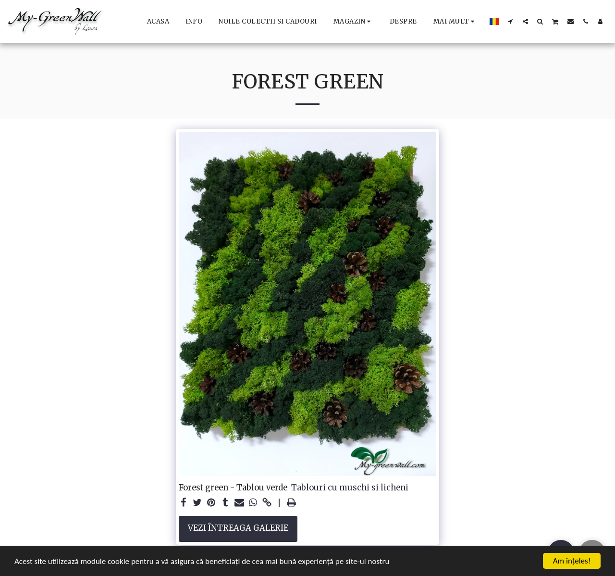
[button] (510, 21)
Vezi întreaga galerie (238, 528)
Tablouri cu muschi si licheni (349, 488)
